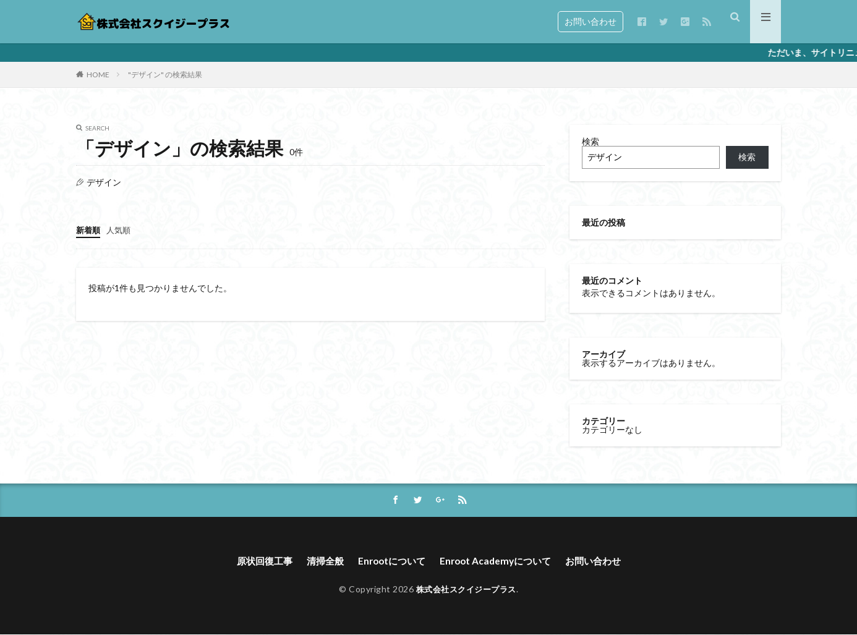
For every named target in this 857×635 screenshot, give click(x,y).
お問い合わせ (590, 21)
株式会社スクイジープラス (466, 590)
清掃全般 (320, 562)
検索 (590, 141)
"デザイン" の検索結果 (165, 74)
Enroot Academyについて (498, 562)
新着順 (89, 229)
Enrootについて (390, 562)
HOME (98, 74)
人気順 (121, 229)
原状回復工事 (256, 562)
